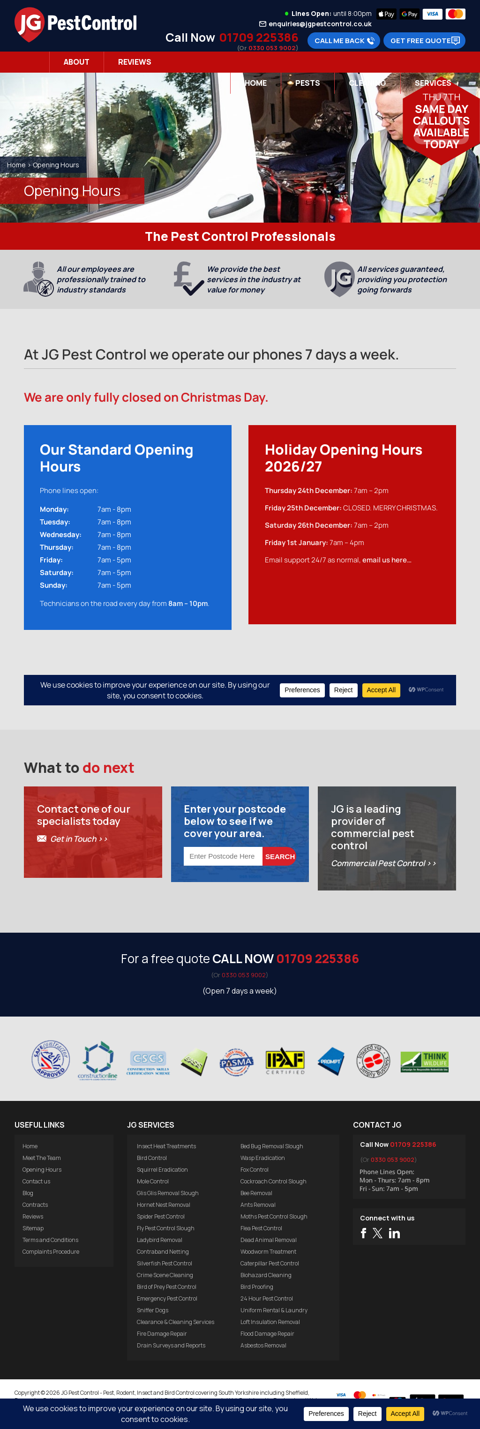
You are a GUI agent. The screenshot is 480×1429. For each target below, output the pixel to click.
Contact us (36, 1181)
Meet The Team (41, 1158)
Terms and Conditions (50, 1240)
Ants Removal (258, 1205)
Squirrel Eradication (162, 1170)
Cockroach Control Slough (273, 1181)
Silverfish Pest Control (164, 1263)
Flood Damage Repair (267, 1334)
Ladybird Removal (159, 1240)
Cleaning (367, 83)
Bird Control (152, 1158)
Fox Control (254, 1170)
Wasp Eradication (262, 1158)
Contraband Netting (163, 1252)
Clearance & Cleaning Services (175, 1322)
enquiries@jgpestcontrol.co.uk (320, 24)
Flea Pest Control (261, 1228)
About (77, 62)
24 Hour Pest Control (266, 1298)
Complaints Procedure (50, 1252)
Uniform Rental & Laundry (274, 1310)
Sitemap (33, 1228)
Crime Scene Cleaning (165, 1275)
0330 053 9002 (272, 48)
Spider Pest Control (161, 1216)
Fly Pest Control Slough (166, 1228)
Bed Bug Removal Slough (271, 1146)
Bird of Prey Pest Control (166, 1287)
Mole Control (153, 1181)
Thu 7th (441, 96)
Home (256, 83)
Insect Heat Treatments (166, 1146)
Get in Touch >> (79, 838)
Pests (307, 83)
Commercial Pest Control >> (383, 863)
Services (433, 83)
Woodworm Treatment (268, 1252)
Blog (27, 1193)
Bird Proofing (256, 1287)
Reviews (134, 62)
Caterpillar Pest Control (269, 1263)
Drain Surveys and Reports (171, 1345)
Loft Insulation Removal (270, 1322)
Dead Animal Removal (268, 1240)
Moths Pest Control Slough (274, 1216)
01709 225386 (259, 37)
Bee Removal (256, 1193)
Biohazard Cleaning (266, 1275)
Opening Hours (41, 1170)
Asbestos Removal (263, 1345)
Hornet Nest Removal (163, 1205)
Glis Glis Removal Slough (168, 1193)
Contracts (35, 1205)
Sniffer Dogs (152, 1310)
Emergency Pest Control (167, 1298)
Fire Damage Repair (162, 1334)
